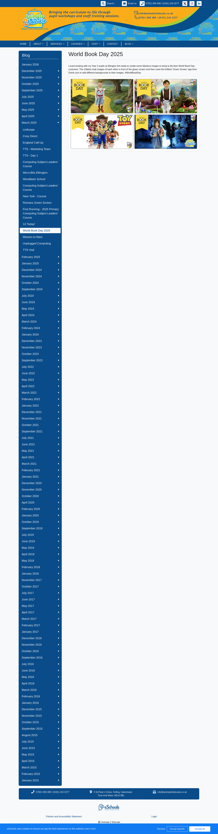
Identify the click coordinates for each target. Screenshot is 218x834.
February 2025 (40, 256)
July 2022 (40, 366)
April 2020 (40, 502)
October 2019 (40, 521)
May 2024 (40, 308)
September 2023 (40, 360)
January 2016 (40, 702)
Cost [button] (95, 44)
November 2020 (40, 489)
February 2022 (40, 399)
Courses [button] (77, 44)
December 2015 (40, 709)
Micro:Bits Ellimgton (35, 172)
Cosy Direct (30, 136)
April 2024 (40, 315)
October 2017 (40, 586)
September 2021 (40, 431)
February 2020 (40, 508)
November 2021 (40, 418)
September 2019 (40, 528)
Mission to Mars (33, 237)
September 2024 (40, 289)
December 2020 (40, 483)
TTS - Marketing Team (37, 149)
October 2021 (40, 424)
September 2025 (40, 90)
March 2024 (40, 321)
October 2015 (40, 722)
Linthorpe (29, 129)
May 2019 (40, 547)
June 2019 (40, 541)
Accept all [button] (200, 829)
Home (23, 44)
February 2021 (40, 470)
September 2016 (40, 657)
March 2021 (40, 463)
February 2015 (40, 773)
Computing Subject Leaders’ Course (40, 164)
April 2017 (40, 612)
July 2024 (40, 295)
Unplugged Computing (37, 243)
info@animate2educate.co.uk (172, 792)
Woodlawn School (34, 179)
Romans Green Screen (37, 202)
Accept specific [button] (177, 829)
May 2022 (40, 379)
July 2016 (40, 664)
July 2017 (40, 592)
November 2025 (40, 77)
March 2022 (40, 392)
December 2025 (40, 70)
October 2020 (40, 496)
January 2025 (40, 263)
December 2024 (40, 269)
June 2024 (40, 302)
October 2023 (40, 353)
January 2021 (40, 476)
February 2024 (40, 328)
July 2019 (40, 534)
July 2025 (40, 96)
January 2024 (40, 334)
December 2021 (40, 412)
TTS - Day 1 (30, 155)
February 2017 (40, 625)
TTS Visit (28, 249)
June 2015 (40, 748)
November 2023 (40, 347)
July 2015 (40, 741)
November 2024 (40, 276)
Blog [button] (128, 44)
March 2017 (40, 618)
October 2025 (40, 83)
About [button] (38, 44)
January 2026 (30, 64)
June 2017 (40, 599)
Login (154, 816)
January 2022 (40, 405)
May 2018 (40, 560)
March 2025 (41, 122)
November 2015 (40, 715)
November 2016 (40, 644)
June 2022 (40, 373)
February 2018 (40, 567)
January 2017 (40, 631)
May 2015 (40, 754)
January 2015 (40, 780)
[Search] (113, 3)
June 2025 (40, 103)
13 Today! (29, 224)
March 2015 (40, 767)
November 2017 (40, 580)
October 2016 (40, 651)
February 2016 (40, 696)
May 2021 (40, 450)
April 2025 (40, 116)
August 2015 (40, 735)
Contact (112, 44)
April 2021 (40, 457)
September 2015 (40, 728)
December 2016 (40, 638)
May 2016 (40, 676)
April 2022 (40, 386)
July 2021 (40, 437)
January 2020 (40, 515)
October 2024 (40, 282)
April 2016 (40, 683)
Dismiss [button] (161, 829)
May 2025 (40, 109)
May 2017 (40, 605)
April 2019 (40, 554)
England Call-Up (33, 142)
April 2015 (40, 760)
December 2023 (40, 340)
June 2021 (40, 444)
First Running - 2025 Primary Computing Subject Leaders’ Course (41, 213)
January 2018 (40, 573)
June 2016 (40, 670)
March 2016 (40, 689)
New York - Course (34, 196)
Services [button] (56, 44)
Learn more (90, 829)
